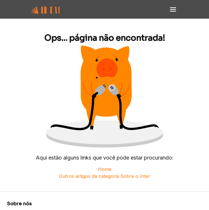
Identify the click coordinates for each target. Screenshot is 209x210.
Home (104, 169)
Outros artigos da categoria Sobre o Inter (104, 176)
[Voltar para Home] (51, 9)
